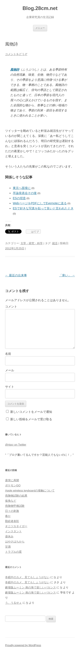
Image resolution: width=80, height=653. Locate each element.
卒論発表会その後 (25, 193)
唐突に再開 (12, 480)
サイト (9, 386)
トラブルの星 (13, 551)
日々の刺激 (12, 510)
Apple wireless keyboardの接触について (30, 490)
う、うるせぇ (13, 602)
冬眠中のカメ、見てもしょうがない (27, 577)
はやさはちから (15, 541)
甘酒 (8, 546)
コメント (11, 306)
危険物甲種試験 (15, 505)
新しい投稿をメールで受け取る (31, 419)
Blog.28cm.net (39, 8)
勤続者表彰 (12, 521)
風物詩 (14, 69)
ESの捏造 (19, 198)
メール (9, 370)
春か (8, 516)
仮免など (10, 500)
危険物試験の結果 (16, 495)
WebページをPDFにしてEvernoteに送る (40, 203)
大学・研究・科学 (31, 243)
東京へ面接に (22, 188)
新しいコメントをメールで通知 (31, 411)
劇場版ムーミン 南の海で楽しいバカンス (30, 587)
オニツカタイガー (16, 526)
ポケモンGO (12, 485)
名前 (8, 353)
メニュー (40, 28)
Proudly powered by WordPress (23, 645)
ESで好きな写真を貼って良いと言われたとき (43, 208)
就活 (55, 243)
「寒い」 (67, 275)
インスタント (13, 531)
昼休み (9, 536)
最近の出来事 (16, 275)
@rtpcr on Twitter (15, 444)
